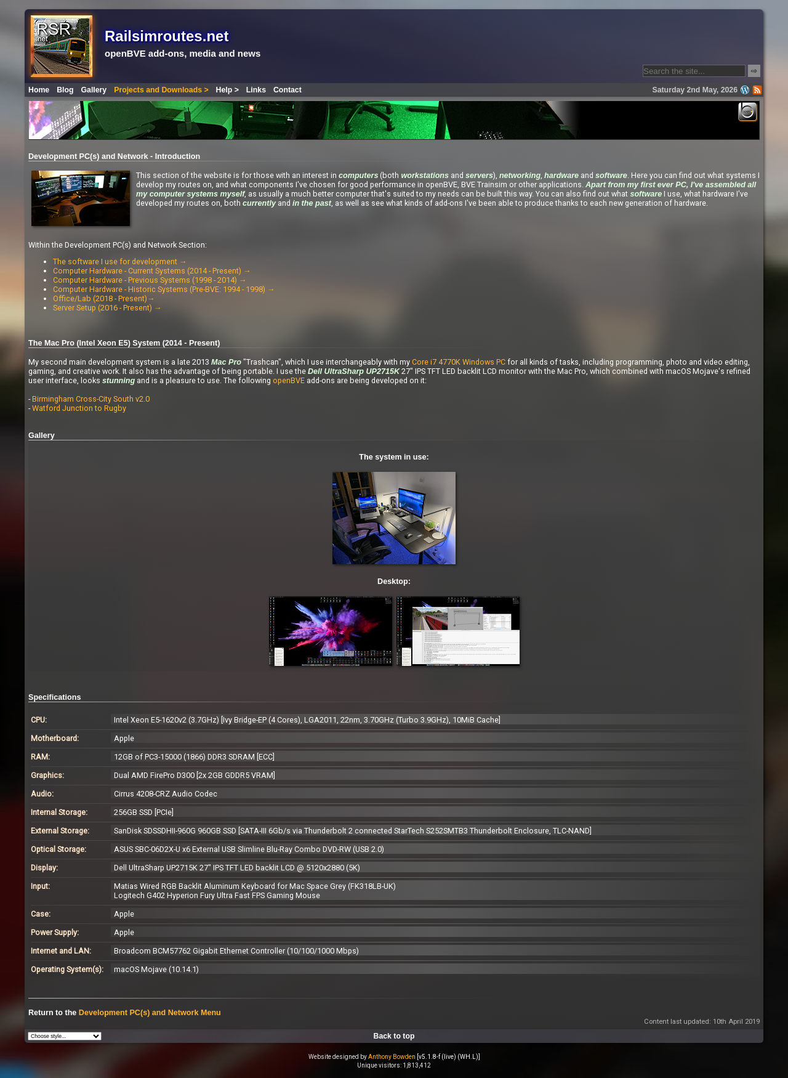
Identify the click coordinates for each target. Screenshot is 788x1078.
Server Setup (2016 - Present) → (107, 307)
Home (38, 90)
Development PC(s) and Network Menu (150, 1012)
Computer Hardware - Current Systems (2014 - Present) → (152, 270)
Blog (65, 90)
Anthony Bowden (392, 1056)
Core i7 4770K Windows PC (458, 362)
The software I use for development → (120, 261)
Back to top (394, 1036)
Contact (287, 90)
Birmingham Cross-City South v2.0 (91, 398)
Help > (227, 90)
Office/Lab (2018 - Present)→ (104, 298)
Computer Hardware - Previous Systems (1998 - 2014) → (150, 280)
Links (256, 90)
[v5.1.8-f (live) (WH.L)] (448, 1056)
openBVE (289, 380)
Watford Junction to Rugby (79, 408)
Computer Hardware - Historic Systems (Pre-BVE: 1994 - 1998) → (164, 289)
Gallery (94, 90)
